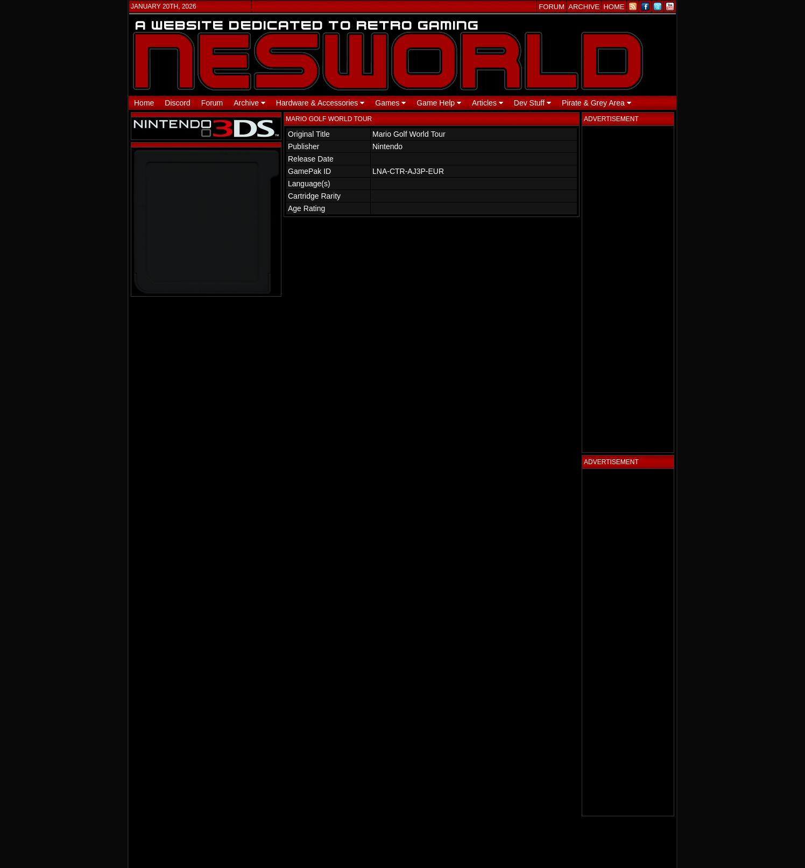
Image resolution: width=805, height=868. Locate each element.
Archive (249, 103)
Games (390, 103)
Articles (487, 103)
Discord (177, 103)
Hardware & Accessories (320, 103)
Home (144, 103)
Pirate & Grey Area (596, 103)
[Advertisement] (628, 289)
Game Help (438, 103)
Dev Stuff (532, 103)
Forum (212, 103)
